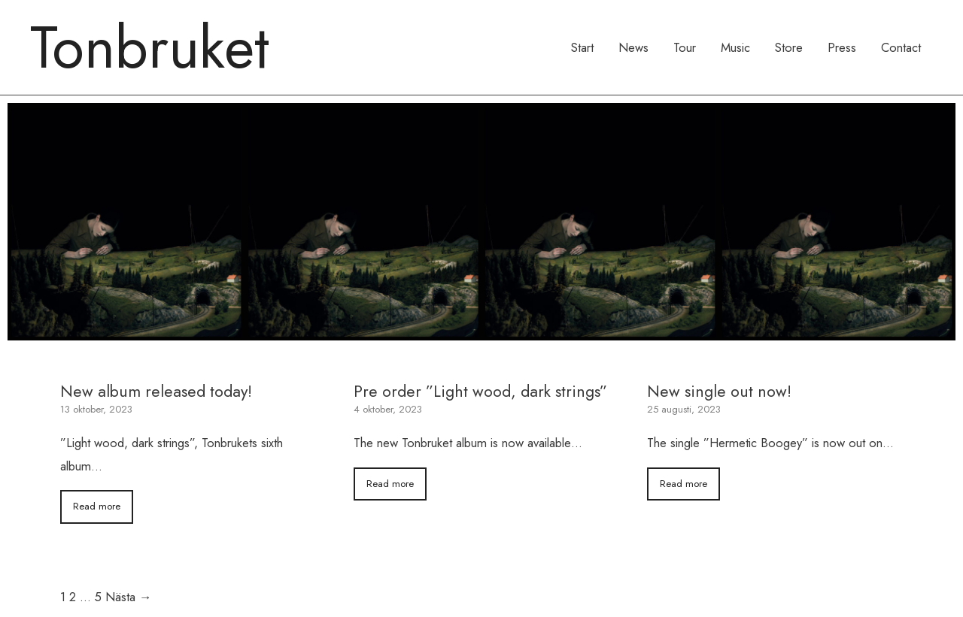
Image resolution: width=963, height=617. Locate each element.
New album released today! (156, 391)
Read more (96, 506)
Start (582, 47)
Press (842, 47)
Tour (684, 47)
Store (789, 47)
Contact (901, 47)
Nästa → (128, 597)
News (633, 47)
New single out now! (719, 391)
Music (735, 47)
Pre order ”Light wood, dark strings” (480, 391)
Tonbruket (149, 47)
